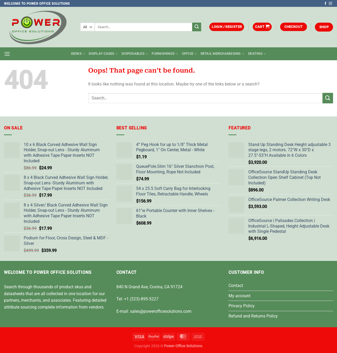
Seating (257, 53)
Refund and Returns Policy (253, 316)
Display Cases (103, 53)
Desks (78, 53)
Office (189, 53)
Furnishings (165, 53)
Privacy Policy (242, 305)
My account (239, 295)
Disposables (135, 53)
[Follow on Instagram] (330, 4)
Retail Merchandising (223, 53)
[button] (226, 27)
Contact (236, 285)
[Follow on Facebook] (325, 4)
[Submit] (196, 27)
